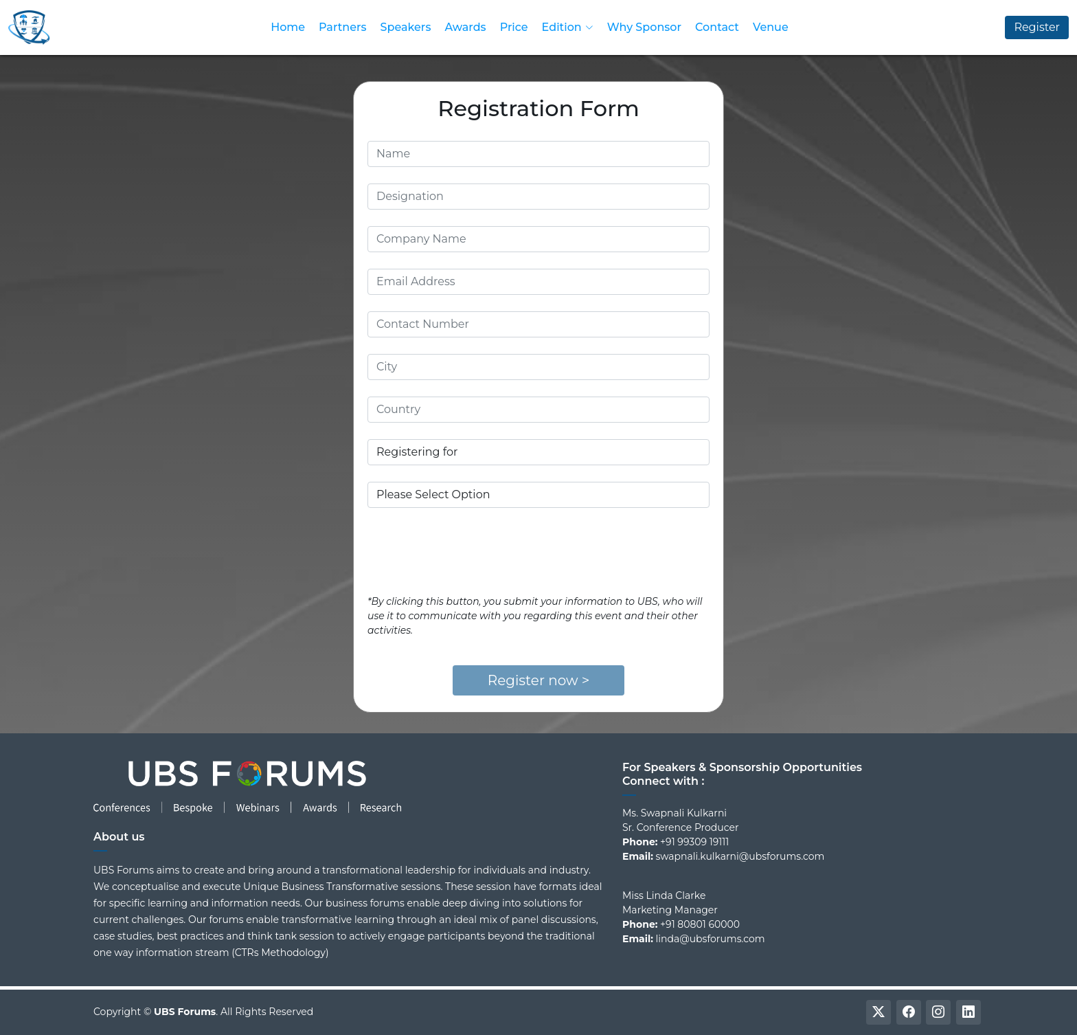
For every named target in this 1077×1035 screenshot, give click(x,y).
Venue (771, 27)
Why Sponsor (644, 27)
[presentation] (471, 551)
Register (1037, 27)
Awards (465, 27)
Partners (343, 27)
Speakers (406, 27)
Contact (717, 27)
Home (288, 27)
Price (514, 27)
